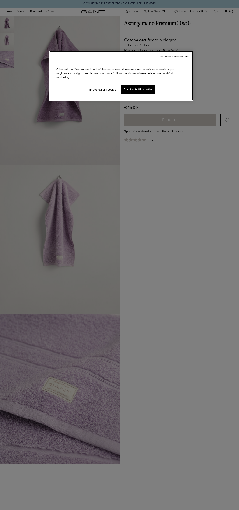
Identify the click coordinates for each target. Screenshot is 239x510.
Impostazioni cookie (102, 89)
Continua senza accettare (173, 57)
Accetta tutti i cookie (138, 89)
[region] (121, 76)
